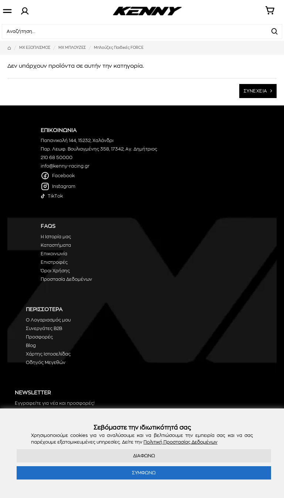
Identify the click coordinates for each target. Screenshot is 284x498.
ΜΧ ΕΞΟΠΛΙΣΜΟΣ (34, 48)
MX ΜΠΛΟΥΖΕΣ (72, 48)
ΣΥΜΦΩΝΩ (144, 473)
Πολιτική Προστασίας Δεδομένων (180, 442)
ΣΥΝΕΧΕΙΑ (255, 91)
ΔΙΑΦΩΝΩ (144, 456)
